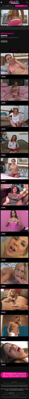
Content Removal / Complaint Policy (16, 390)
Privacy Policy (21, 388)
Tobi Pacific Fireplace (5, 101)
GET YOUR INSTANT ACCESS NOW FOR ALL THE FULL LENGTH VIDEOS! (14, 375)
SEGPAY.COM (11, 393)
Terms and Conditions (13, 388)
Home (2, 388)
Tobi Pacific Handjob (5, 127)
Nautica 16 (3, 206)
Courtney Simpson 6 (5, 285)
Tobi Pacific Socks (4, 180)
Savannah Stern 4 (4, 337)
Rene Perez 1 (3, 232)
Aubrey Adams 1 (4, 258)
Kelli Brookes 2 (3, 311)
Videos (5, 388)
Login (8, 5)
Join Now (21, 5)
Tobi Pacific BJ (4, 75)
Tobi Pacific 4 (3, 154)
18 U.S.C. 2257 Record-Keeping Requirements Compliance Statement (14, 385)
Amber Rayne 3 (4, 363)
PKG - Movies (4, 41)
